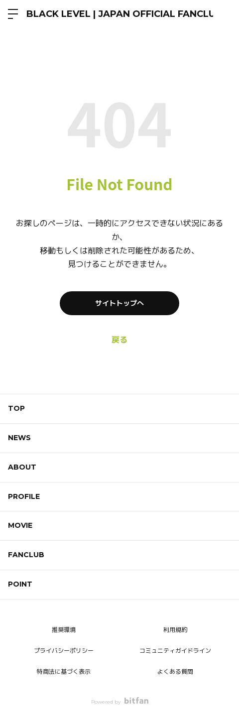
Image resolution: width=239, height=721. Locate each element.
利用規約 (175, 629)
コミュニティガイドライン (175, 650)
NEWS (19, 437)
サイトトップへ (119, 303)
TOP (16, 408)
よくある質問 (175, 671)
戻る (119, 340)
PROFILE (24, 496)
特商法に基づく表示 (64, 671)
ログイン (223, 14)
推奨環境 (64, 629)
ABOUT (22, 467)
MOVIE (20, 525)
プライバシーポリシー (64, 650)
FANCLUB (26, 554)
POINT (20, 584)
